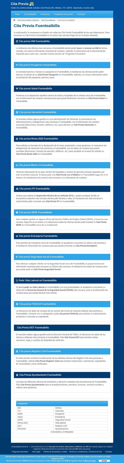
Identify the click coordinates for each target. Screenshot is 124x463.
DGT (20, 426)
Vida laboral (60, 423)
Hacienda (59, 411)
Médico (58, 408)
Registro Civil (61, 426)
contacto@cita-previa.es (19, 446)
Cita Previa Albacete (48, 20)
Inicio (17, 14)
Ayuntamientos (61, 429)
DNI (19, 408)
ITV (19, 411)
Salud (20, 417)
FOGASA (22, 429)
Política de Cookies (89, 461)
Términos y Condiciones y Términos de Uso (85, 452)
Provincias (45, 14)
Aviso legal (36, 452)
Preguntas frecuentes (63, 14)
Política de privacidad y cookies (55, 452)
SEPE (20, 420)
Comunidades (30, 14)
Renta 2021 (23, 423)
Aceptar (104, 461)
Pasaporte (59, 414)
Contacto (81, 14)
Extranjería (60, 417)
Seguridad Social (62, 420)
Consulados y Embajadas (62, 432)
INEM (20, 414)
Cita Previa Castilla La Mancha (28, 20)
